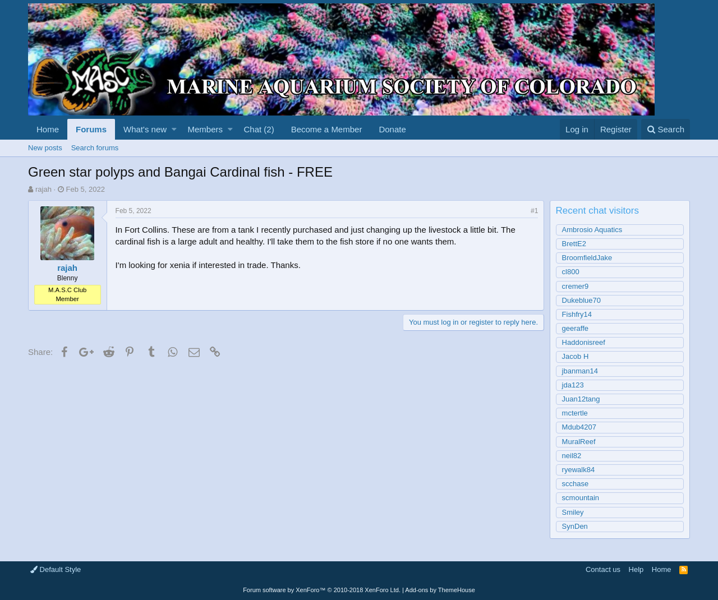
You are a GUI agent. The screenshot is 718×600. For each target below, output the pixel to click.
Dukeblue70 (581, 300)
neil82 (572, 455)
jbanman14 (580, 371)
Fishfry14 (577, 314)
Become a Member (326, 129)
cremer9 (575, 286)
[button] (174, 129)
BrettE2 (574, 243)
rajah (43, 189)
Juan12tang (581, 399)
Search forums (95, 148)
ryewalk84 (578, 469)
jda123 (573, 385)
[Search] (665, 129)
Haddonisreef (583, 342)
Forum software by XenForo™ (322, 590)
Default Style (55, 569)
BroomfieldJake (587, 257)
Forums (91, 129)
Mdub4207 (579, 427)
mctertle (575, 413)
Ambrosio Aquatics (592, 229)
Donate (392, 129)
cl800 (570, 271)
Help (636, 569)
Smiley (573, 512)
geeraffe (575, 328)
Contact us (603, 569)
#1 (534, 211)
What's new (145, 129)
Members (205, 129)
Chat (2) (258, 129)
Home (47, 129)
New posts (45, 148)
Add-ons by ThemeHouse (440, 590)
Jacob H (575, 356)
